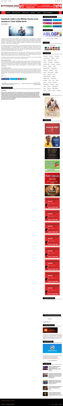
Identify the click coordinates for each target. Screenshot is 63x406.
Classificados (50, 60)
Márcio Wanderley (11, 404)
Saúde (44, 86)
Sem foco (49, 86)
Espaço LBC (45, 70)
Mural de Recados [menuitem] (16, 12)
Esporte (56, 70)
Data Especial (56, 62)
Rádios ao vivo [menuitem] (25, 12)
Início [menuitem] (3, 12)
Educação (58, 64)
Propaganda (55, 82)
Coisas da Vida (12, 400)
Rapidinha (52, 84)
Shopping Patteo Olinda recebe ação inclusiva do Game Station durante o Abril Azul (54, 382)
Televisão (49, 88)
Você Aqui (58, 90)
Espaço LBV (51, 70)
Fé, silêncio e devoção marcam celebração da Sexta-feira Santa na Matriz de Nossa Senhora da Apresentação (54, 375)
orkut (53, 80)
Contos (55, 60)
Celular (57, 58)
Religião (56, 84)
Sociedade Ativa (55, 86)
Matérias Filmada (46, 78)
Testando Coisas (55, 88)
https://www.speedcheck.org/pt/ (53, 358)
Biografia (52, 58)
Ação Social (45, 56)
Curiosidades (50, 62)
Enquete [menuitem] (8, 12)
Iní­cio (53, 404)
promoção (49, 82)
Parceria (56, 404)
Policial (57, 80)
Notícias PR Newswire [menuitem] (47, 12)
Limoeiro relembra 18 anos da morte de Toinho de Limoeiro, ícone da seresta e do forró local (55, 393)
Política (44, 82)
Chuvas (44, 60)
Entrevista (49, 66)
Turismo (53, 90)
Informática (49, 74)
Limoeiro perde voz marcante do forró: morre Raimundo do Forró (55, 388)
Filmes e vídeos (50, 72)
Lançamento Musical (47, 76)
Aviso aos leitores (46, 58)
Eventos (7, 16)
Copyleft (2, 400)
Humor (44, 74)
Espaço (54, 66)
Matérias (53, 76)
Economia (53, 64)
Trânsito (49, 90)
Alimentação (57, 56)
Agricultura (51, 56)
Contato (60, 404)
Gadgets (56, 72)
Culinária (45, 62)
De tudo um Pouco (46, 64)
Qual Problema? (46, 84)
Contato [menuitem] (39, 12)
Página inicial (3, 16)
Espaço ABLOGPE (46, 68)
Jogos (54, 74)
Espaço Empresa (54, 68)
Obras (50, 80)
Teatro (44, 88)
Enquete (44, 66)
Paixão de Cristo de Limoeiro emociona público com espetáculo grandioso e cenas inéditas (54, 368)
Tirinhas (44, 90)
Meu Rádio (45, 80)
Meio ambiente (53, 78)
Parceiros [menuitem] (33, 12)
